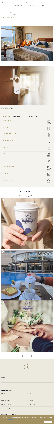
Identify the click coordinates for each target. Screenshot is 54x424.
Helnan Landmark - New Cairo (6, 397)
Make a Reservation (9, 5)
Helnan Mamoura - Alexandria (32, 397)
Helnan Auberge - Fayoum (31, 400)
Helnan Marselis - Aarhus (31, 408)
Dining (39, 5)
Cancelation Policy (4, 380)
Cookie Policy (10, 419)
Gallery (43, 5)
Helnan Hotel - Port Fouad (6, 404)
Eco (47, 5)
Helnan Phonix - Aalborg (5, 408)
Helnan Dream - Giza (5, 393)
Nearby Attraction (24, 5)
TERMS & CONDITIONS (5, 384)
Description (17, 5)
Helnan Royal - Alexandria (5, 400)
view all (27, 356)
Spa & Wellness (33, 5)
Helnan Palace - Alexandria (32, 393)
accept (47, 421)
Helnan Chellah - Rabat (31, 404)
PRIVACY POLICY (4, 377)
